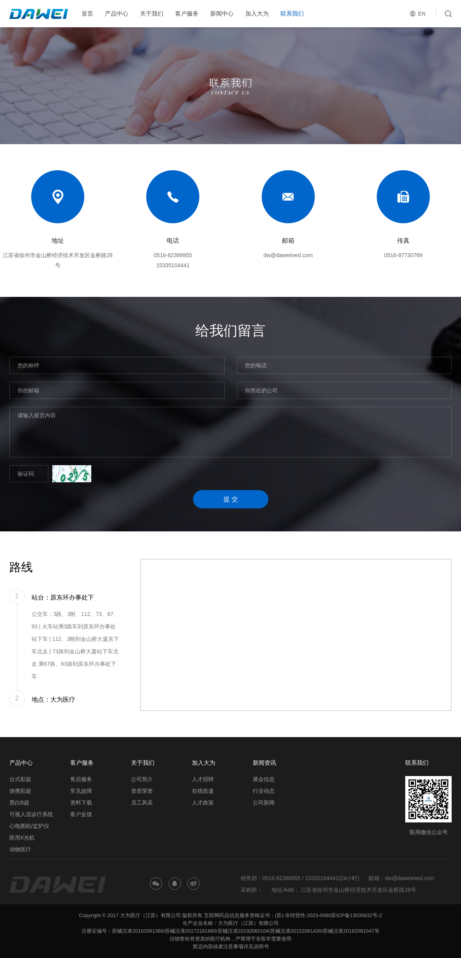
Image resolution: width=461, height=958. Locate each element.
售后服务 (81, 779)
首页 (87, 13)
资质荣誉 (142, 791)
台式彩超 (20, 779)
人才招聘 (203, 779)
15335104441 (173, 265)
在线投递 (203, 791)
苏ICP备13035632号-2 (356, 915)
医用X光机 (22, 838)
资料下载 (81, 802)
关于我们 (151, 13)
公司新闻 (264, 802)
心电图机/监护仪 (29, 826)
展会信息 (264, 779)
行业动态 (264, 791)
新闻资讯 (264, 762)
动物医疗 (20, 849)
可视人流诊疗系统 (31, 814)
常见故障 (81, 791)
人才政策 (203, 802)
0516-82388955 (173, 255)
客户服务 (187, 13)
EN (422, 14)
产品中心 (116, 13)
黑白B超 (19, 802)
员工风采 (142, 802)
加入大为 (257, 13)
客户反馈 (81, 814)
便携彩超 (20, 791)
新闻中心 (222, 13)
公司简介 (142, 779)
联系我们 (292, 13)
